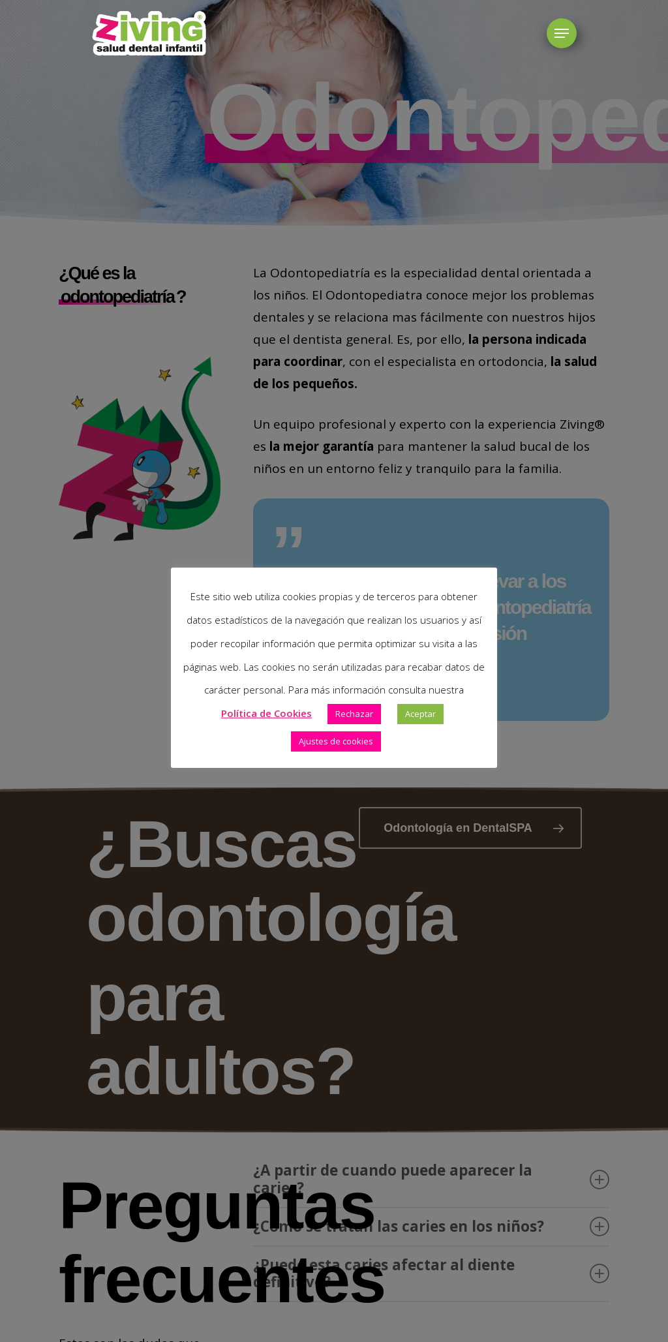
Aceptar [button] (420, 714)
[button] (562, 33)
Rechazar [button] (354, 714)
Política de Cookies (266, 713)
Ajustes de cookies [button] (336, 741)
